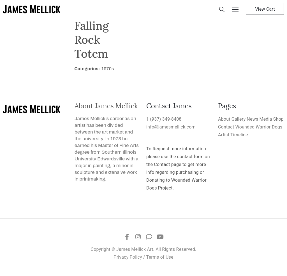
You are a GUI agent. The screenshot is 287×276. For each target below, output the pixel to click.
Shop (278, 119)
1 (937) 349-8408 (164, 119)
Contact (226, 127)
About (224, 119)
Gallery (239, 119)
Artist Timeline (233, 134)
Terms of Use (159, 257)
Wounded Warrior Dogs (259, 127)
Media (266, 119)
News (252, 119)
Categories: (87, 68)
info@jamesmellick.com (171, 127)
